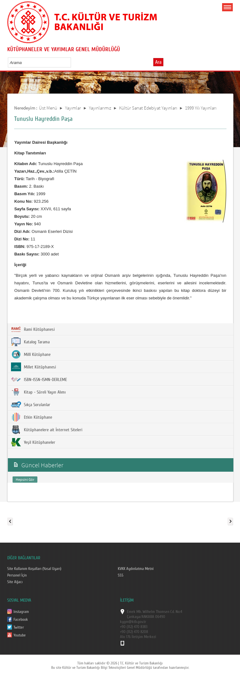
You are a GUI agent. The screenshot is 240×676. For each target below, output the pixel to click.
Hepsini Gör (25, 479)
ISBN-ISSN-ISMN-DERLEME (39, 379)
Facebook (21, 619)
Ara (158, 62)
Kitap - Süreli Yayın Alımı (38, 392)
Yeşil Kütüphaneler (33, 442)
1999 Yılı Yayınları (200, 108)
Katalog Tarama (30, 341)
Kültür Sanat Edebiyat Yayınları (148, 108)
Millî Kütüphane (31, 354)
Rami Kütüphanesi (33, 329)
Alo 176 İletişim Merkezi (138, 637)
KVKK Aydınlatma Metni (136, 568)
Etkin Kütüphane (31, 417)
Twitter (19, 627)
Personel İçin (17, 575)
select (72, 62)
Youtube (20, 635)
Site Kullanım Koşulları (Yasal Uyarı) (34, 568)
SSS (120, 575)
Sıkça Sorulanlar (30, 404)
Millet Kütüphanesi (33, 366)
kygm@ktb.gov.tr (133, 622)
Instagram (21, 611)
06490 (160, 616)
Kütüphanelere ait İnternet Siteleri (46, 429)
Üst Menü (48, 108)
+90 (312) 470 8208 (134, 632)
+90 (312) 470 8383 (133, 627)
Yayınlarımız (100, 108)
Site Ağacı (15, 582)
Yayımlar (73, 108)
